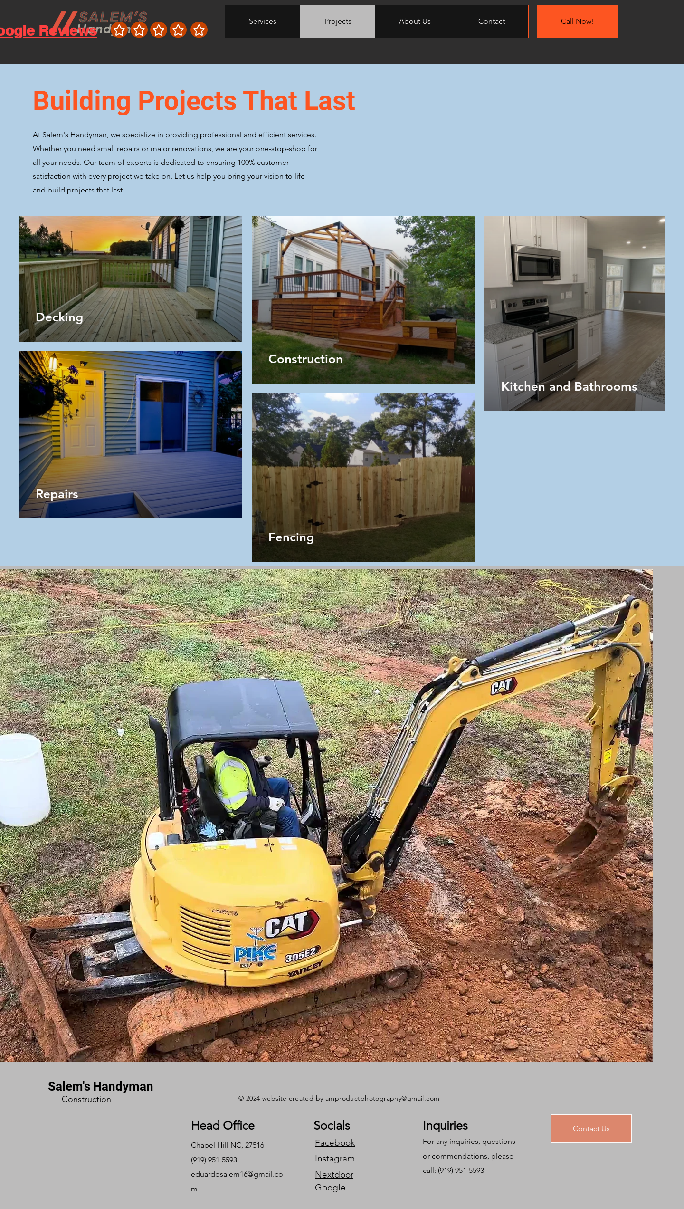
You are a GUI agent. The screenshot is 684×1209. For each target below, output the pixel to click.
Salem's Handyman (100, 1086)
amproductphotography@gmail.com (382, 1098)
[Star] (119, 30)
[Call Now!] (577, 21)
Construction (86, 1099)
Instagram (335, 1158)
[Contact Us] (591, 1128)
